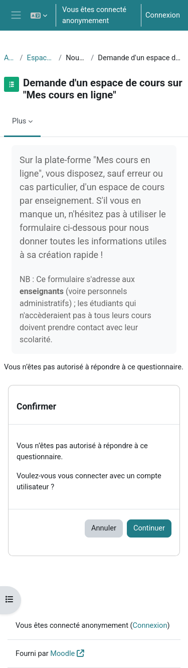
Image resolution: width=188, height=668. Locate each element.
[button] (39, 15)
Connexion (162, 15)
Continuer (149, 527)
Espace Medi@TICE (41, 57)
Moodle (62, 653)
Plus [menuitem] (19, 120)
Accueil (10, 57)
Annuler (103, 527)
